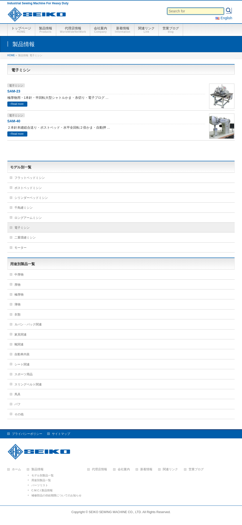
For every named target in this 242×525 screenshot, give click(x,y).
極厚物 (19, 294)
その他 (19, 414)
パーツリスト (39, 485)
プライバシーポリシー (27, 434)
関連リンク (170, 469)
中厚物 (19, 274)
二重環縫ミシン (25, 237)
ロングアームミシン (28, 218)
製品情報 (37, 469)
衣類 (17, 314)
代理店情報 (99, 469)
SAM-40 (13, 121)
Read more (17, 104)
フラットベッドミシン (29, 178)
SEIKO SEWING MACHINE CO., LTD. (115, 512)
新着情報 (146, 469)
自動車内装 (22, 354)
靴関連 (19, 344)
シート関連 (22, 364)
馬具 (17, 394)
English (223, 18)
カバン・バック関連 (28, 324)
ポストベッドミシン (28, 188)
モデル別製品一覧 (42, 475)
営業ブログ (196, 469)
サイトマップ (61, 434)
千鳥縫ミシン (23, 207)
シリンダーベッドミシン (31, 198)
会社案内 (124, 469)
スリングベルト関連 (28, 384)
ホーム (16, 469)
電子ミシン (16, 85)
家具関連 (20, 334)
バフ (17, 404)
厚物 (17, 284)
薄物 (17, 304)
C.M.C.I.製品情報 (42, 490)
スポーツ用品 (23, 374)
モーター (20, 247)
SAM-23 (13, 91)
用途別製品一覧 (41, 480)
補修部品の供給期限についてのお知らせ (56, 495)
